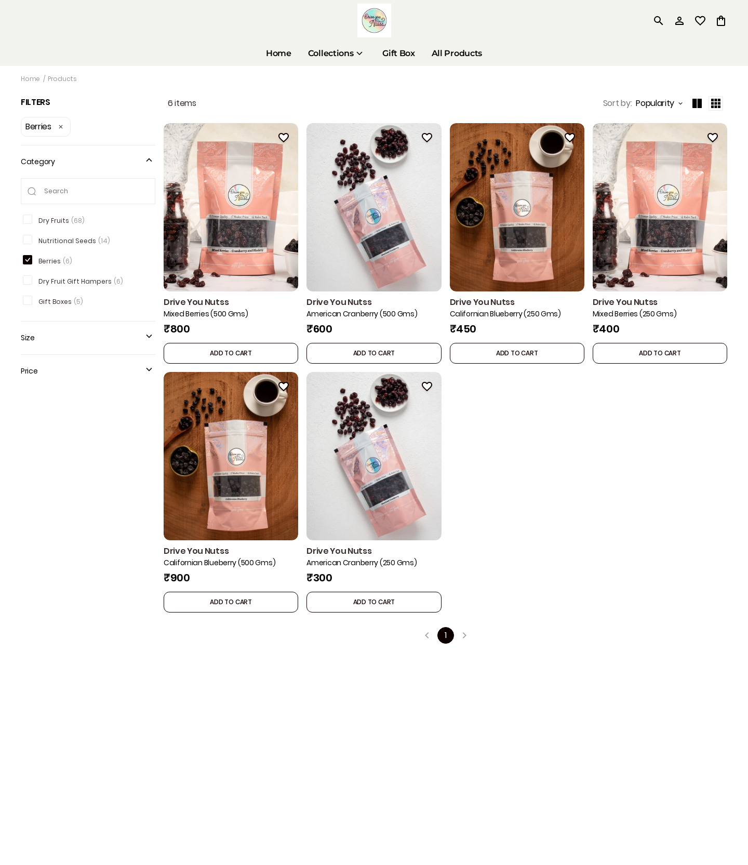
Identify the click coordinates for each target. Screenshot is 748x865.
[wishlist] (700, 21)
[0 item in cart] (721, 21)
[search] (658, 21)
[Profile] (679, 21)
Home (30, 78)
